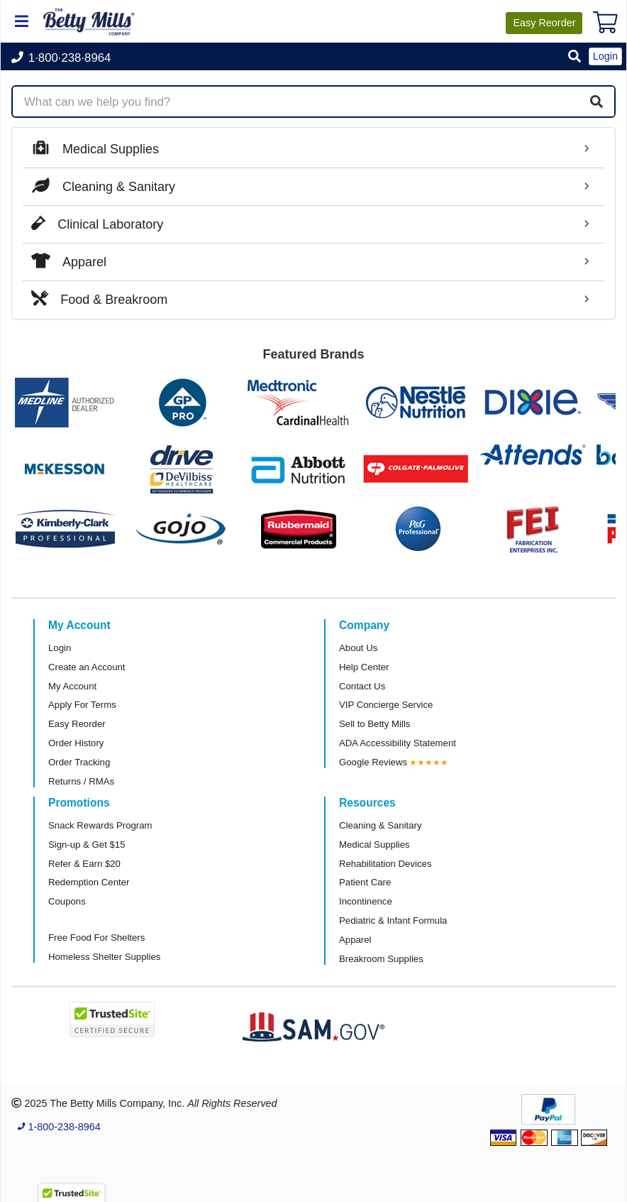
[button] (574, 57)
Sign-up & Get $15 (87, 844)
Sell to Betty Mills (374, 724)
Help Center (364, 667)
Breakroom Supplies (381, 959)
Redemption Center (88, 882)
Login (59, 648)
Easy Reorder (77, 724)
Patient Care (365, 882)
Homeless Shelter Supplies (104, 956)
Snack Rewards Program (100, 825)
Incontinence (365, 901)
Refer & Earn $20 (84, 863)
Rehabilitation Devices (385, 863)
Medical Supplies (374, 844)
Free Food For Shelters (96, 937)
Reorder (544, 22)
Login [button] (605, 56)
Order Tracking (79, 762)
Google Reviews (373, 762)
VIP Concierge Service (386, 704)
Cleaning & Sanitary (380, 825)
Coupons (67, 901)
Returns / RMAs (81, 781)
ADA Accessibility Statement (397, 743)
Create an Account (87, 667)
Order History (76, 743)
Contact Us (362, 686)
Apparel (355, 939)
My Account (72, 686)
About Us (358, 648)
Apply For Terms (82, 704)
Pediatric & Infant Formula (393, 920)
